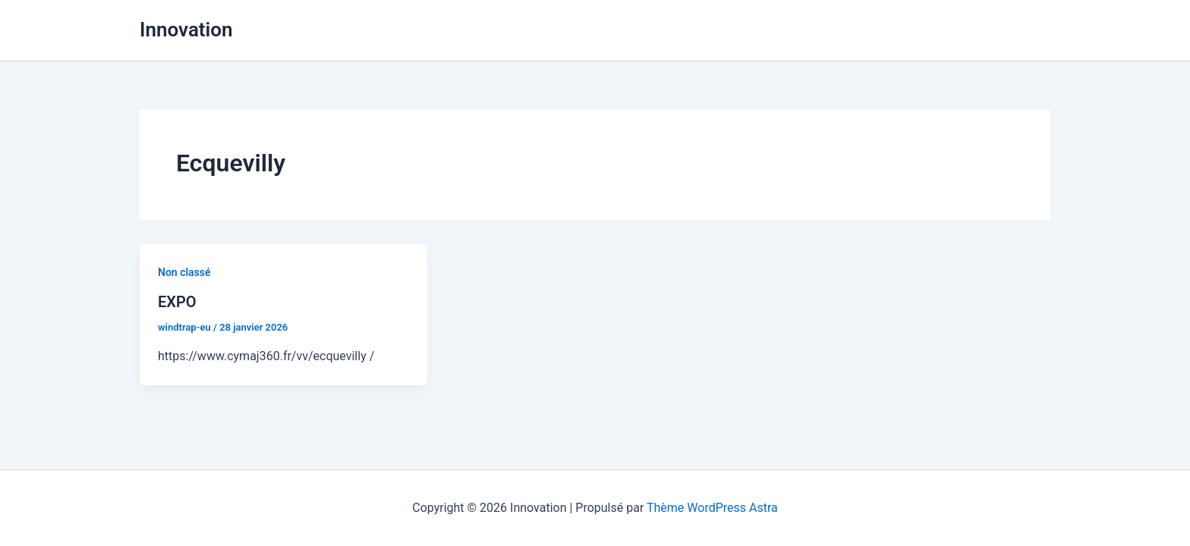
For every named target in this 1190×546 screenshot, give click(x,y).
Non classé (184, 272)
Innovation (186, 29)
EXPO (177, 302)
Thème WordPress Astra (712, 507)
